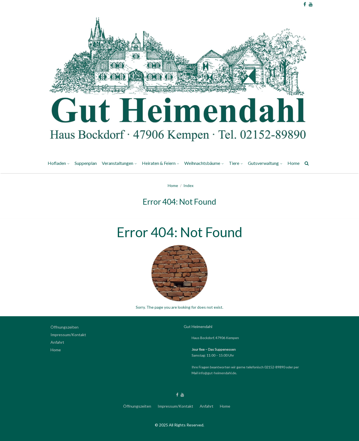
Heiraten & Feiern (159, 163)
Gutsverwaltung (263, 163)
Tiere (234, 163)
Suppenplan (86, 163)
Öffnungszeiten (64, 327)
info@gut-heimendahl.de (219, 373)
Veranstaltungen (117, 163)
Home (293, 163)
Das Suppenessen (223, 349)
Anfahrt (57, 342)
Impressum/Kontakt (68, 334)
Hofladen (57, 163)
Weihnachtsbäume (202, 163)
